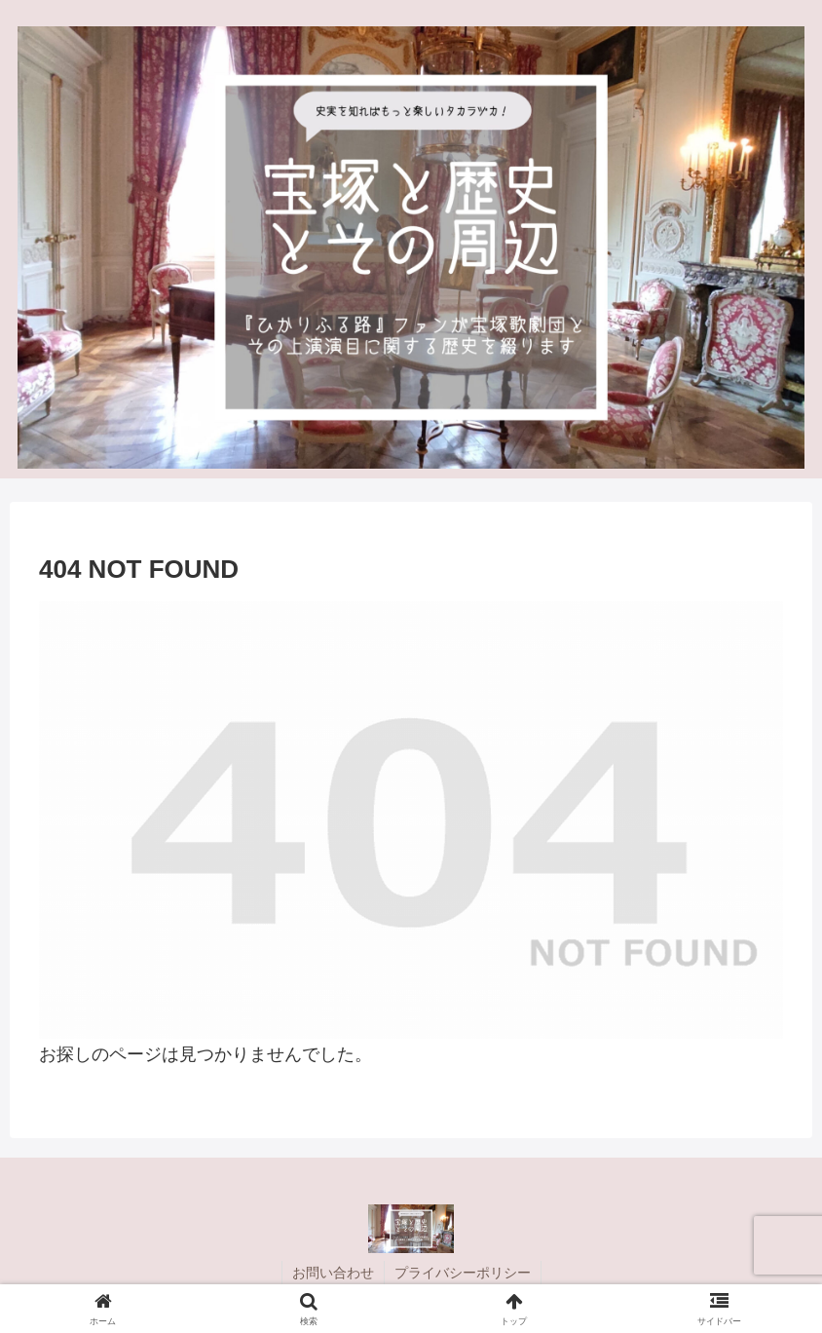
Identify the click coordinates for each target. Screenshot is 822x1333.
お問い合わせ (333, 1272)
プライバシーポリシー (462, 1272)
